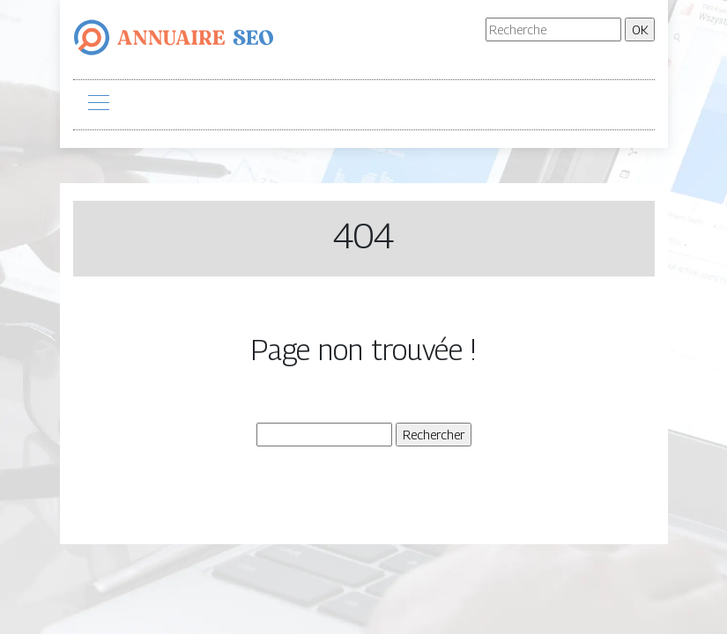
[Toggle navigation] (97, 104)
